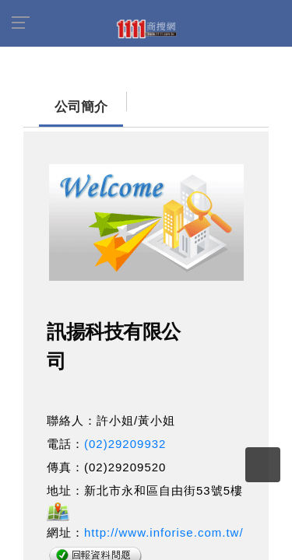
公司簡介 (51, 99)
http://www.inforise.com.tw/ (164, 524)
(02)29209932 (125, 436)
